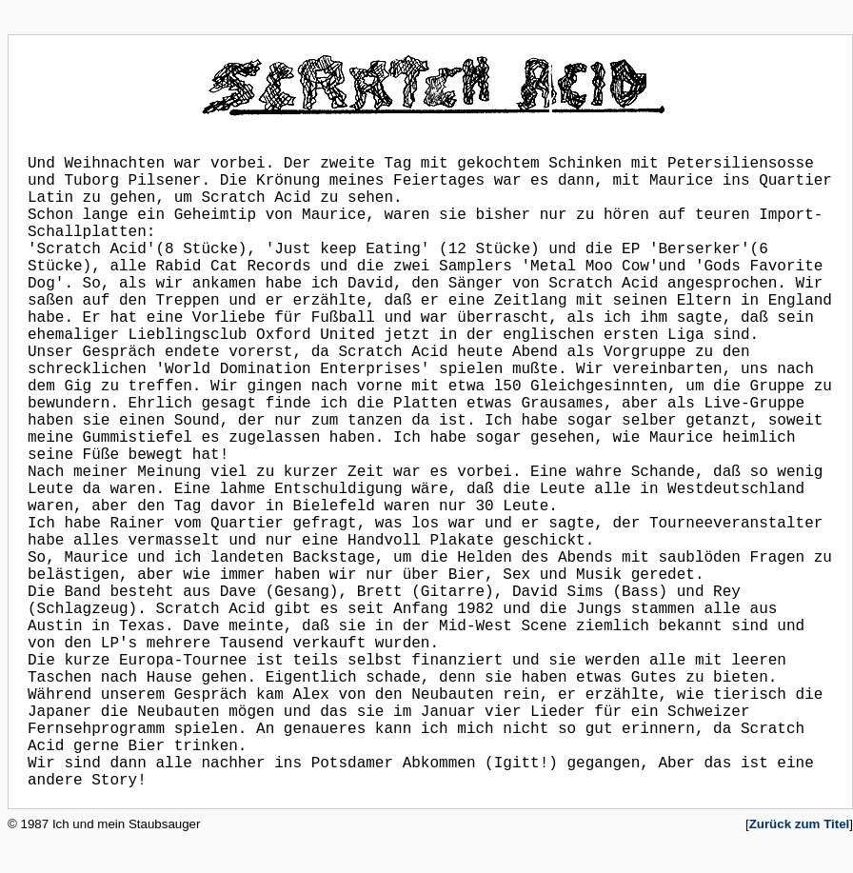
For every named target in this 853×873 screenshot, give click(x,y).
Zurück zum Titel (799, 824)
